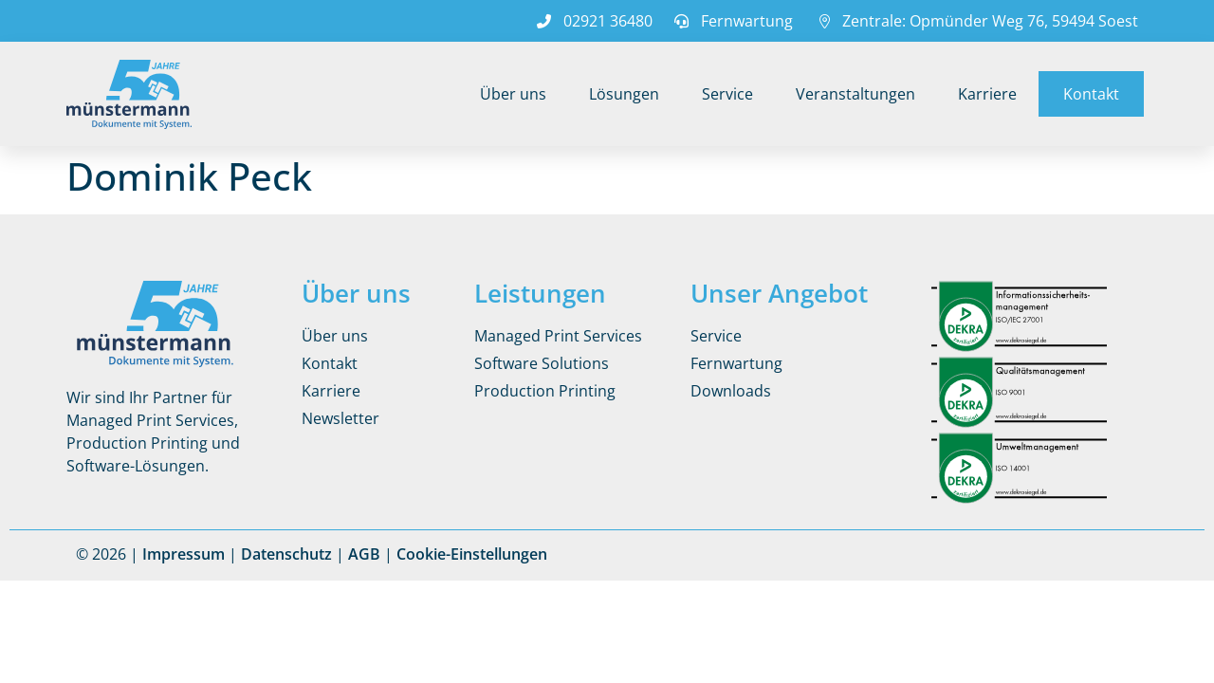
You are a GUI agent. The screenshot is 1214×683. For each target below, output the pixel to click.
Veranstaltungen (855, 93)
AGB (364, 554)
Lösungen (624, 93)
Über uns (513, 93)
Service (727, 93)
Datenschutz (286, 554)
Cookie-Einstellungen (471, 554)
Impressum (183, 554)
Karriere (987, 93)
